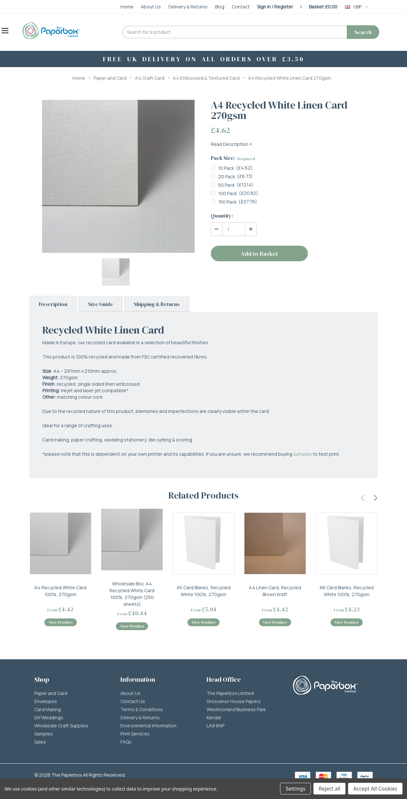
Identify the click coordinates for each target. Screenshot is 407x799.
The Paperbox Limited (230, 693)
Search (363, 32)
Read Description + (231, 144)
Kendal (214, 718)
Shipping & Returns (157, 304)
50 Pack (226, 185)
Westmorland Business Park (236, 709)
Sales (40, 742)
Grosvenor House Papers (234, 701)
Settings (295, 788)
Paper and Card (110, 78)
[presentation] (363, 496)
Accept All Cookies (375, 788)
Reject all (329, 788)
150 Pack (227, 202)
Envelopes (45, 701)
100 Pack (227, 193)
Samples (43, 734)
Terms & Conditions (141, 709)
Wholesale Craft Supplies (61, 726)
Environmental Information (148, 726)
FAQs (125, 742)
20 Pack (226, 176)
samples (302, 454)
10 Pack (226, 168)
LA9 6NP (215, 726)
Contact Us (132, 701)
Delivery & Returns (140, 718)
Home (78, 78)
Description (53, 304)
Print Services (135, 734)
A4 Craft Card (149, 78)
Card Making (47, 709)
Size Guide (100, 304)
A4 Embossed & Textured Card (206, 78)
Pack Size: (233, 157)
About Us (130, 693)
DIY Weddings (48, 718)
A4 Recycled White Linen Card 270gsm (289, 78)
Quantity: (222, 215)
